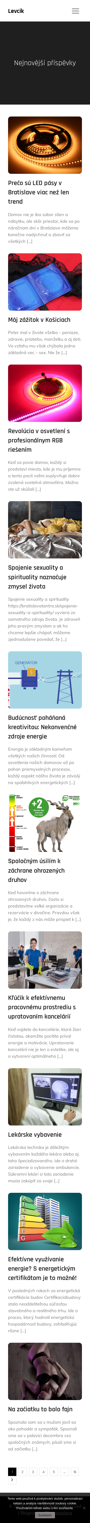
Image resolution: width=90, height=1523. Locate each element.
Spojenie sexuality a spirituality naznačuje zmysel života (37, 577)
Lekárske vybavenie (35, 1134)
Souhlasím (45, 1515)
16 (74, 1472)
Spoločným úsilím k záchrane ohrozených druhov (36, 870)
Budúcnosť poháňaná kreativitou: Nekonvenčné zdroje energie (42, 727)
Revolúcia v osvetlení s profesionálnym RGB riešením (39, 440)
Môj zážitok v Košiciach (39, 320)
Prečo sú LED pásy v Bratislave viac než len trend (38, 192)
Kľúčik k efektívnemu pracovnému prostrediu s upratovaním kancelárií (42, 1007)
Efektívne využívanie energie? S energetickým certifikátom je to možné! (42, 1268)
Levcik (16, 11)
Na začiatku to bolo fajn (40, 1409)
